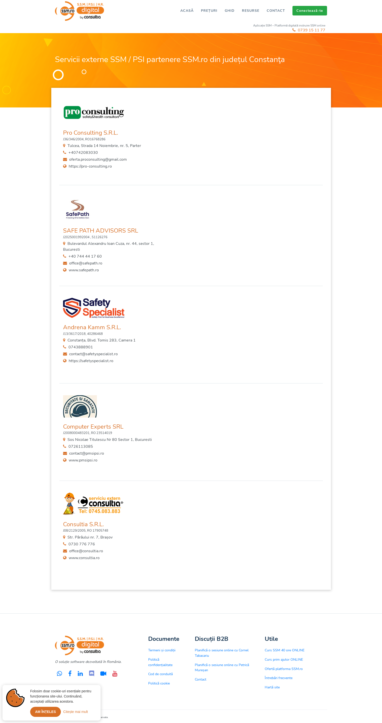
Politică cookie (159, 683)
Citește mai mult (75, 712)
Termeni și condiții (161, 650)
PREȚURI (209, 10)
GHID (230, 10)
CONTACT (276, 10)
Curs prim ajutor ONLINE (284, 659)
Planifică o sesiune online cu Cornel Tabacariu (222, 653)
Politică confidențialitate (160, 662)
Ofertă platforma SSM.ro (284, 668)
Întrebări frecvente (278, 677)
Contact (200, 679)
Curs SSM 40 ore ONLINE (284, 650)
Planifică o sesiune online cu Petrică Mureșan (222, 667)
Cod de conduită (160, 673)
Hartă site (272, 687)
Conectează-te (309, 10)
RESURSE (250, 10)
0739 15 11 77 (308, 30)
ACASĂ (187, 10)
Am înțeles (45, 712)
